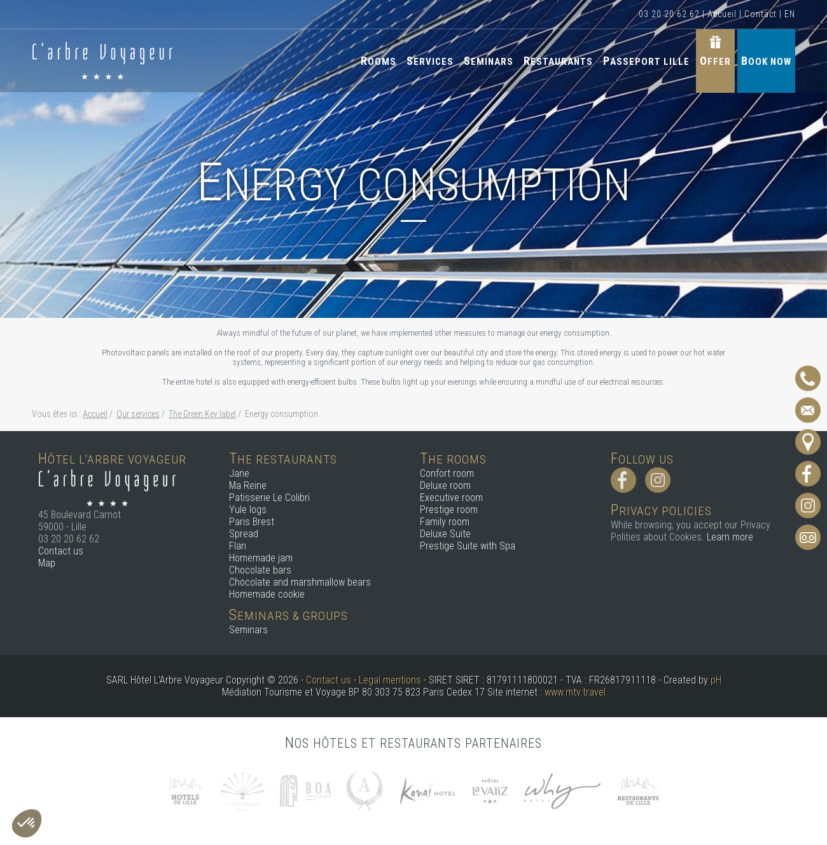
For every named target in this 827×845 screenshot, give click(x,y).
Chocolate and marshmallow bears (300, 582)
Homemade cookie (267, 594)
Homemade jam (261, 558)
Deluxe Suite (445, 534)
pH (716, 680)
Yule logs (248, 510)
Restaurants (558, 60)
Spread (243, 534)
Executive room (451, 497)
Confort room (447, 473)
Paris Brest (251, 522)
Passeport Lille (646, 60)
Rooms (378, 60)
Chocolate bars (260, 570)
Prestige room (449, 510)
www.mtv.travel (575, 692)
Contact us (60, 551)
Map (46, 563)
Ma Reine (248, 485)
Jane (239, 473)
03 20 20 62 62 (669, 14)
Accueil (722, 14)
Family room (444, 522)
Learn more (730, 537)
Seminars (488, 60)
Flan (237, 546)
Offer (715, 60)
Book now (766, 60)
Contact (760, 14)
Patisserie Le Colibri (269, 497)
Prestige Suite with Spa (467, 546)
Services (430, 60)
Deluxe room (445, 485)
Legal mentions (390, 680)
